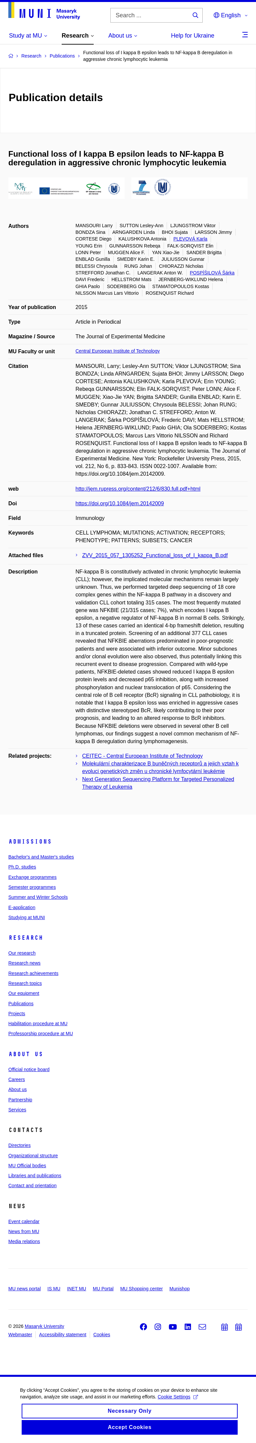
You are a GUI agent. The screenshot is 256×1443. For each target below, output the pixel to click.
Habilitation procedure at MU (37, 1023)
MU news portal (24, 1288)
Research (25, 937)
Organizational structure (33, 1155)
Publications (21, 1003)
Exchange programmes (32, 877)
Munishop (179, 1288)
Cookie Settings (178, 1401)
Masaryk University (44, 1326)
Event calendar (23, 1221)
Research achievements (33, 973)
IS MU (53, 1288)
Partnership (20, 1099)
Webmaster (20, 1334)
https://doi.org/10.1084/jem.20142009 (120, 503)
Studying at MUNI (26, 917)
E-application (21, 907)
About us (25, 1054)
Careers (16, 1079)
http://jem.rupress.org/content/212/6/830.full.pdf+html (138, 489)
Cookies (101, 1334)
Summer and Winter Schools (38, 897)
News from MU (23, 1231)
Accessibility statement (62, 1334)
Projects (16, 1013)
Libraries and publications (34, 1175)
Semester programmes (32, 887)
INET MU (76, 1288)
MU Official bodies (27, 1165)
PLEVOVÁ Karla (190, 238)
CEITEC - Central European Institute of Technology (142, 756)
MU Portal (103, 1288)
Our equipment (23, 993)
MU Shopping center (141, 1288)
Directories (19, 1145)
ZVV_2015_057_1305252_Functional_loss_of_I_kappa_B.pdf (155, 555)
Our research (22, 953)
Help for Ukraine (192, 35)
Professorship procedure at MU (40, 1033)
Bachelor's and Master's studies (41, 857)
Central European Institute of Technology (118, 351)
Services (17, 1109)
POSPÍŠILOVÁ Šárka (212, 272)
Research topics (25, 983)
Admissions (30, 841)
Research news (24, 963)
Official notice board (28, 1069)
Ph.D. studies (22, 867)
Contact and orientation (32, 1185)
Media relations (24, 1241)
